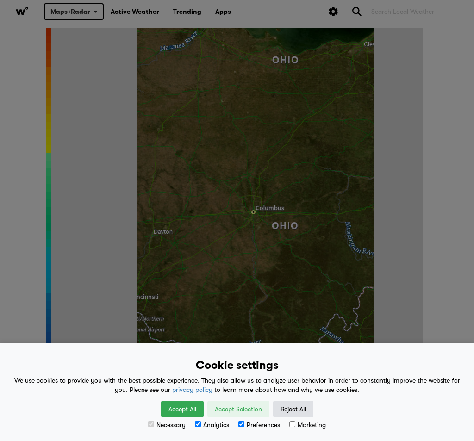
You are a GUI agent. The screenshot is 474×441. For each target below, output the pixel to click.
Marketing (307, 425)
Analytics (212, 425)
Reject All (293, 409)
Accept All (182, 409)
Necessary (167, 425)
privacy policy (192, 389)
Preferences (259, 425)
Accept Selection (238, 409)
